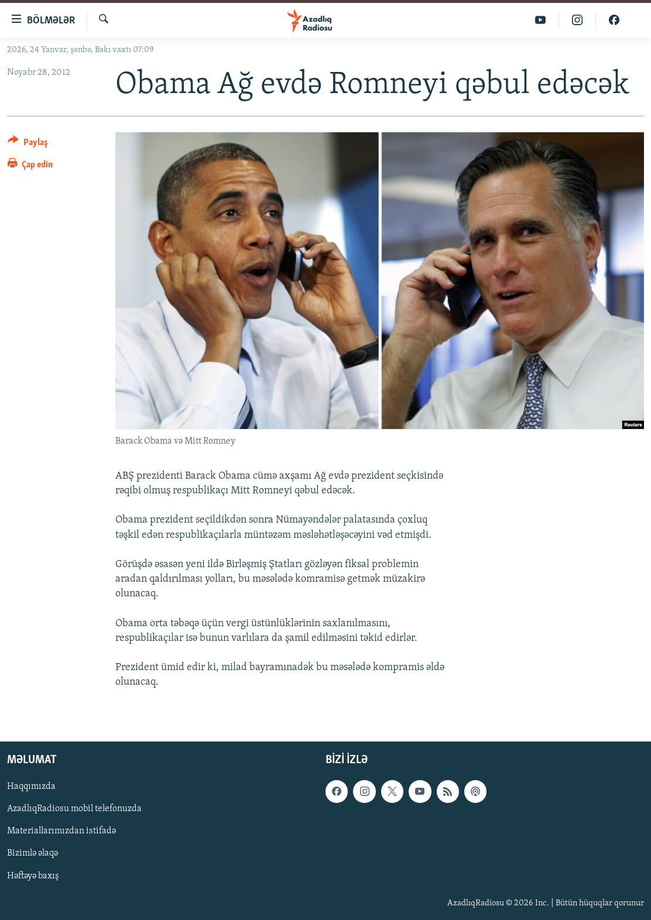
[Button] (28, 144)
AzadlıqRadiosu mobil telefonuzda (74, 808)
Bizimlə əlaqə (32, 853)
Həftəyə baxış (33, 875)
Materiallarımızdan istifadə (61, 831)
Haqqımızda (31, 786)
